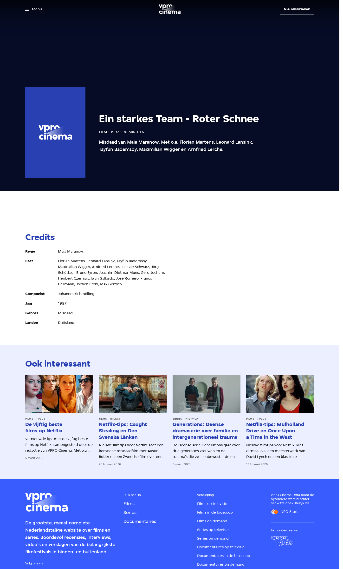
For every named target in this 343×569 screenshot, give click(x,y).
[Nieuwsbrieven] (297, 9)
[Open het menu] (33, 9)
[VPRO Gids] (281, 541)
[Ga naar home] (170, 9)
